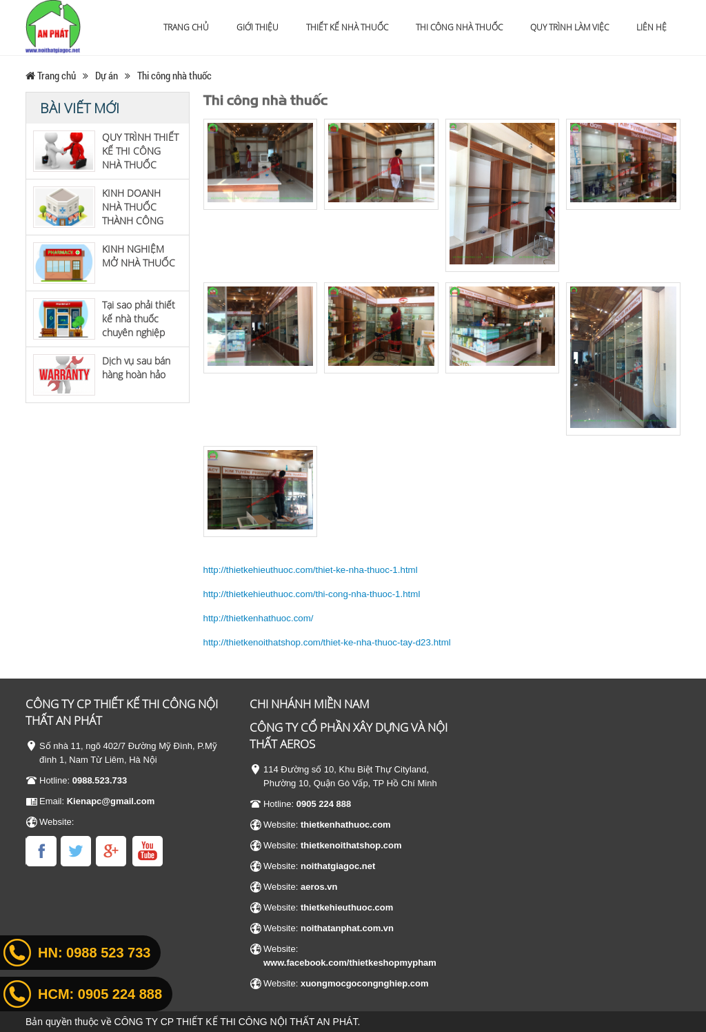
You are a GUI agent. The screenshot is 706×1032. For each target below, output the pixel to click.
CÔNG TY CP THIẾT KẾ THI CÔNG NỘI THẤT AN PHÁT (236, 1021)
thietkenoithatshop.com (351, 845)
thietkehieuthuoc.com (347, 907)
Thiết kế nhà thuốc (347, 27)
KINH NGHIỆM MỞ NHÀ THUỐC (138, 255)
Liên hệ (651, 27)
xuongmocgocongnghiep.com (365, 983)
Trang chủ (186, 27)
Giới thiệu (257, 27)
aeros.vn (319, 887)
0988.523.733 (100, 780)
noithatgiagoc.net (338, 866)
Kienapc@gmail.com (111, 801)
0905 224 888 (324, 804)
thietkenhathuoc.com (346, 824)
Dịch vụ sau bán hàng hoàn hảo (136, 367)
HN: (94, 952)
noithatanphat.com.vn (347, 928)
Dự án (106, 75)
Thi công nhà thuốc (459, 27)
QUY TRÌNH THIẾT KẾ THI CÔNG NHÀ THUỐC (140, 150)
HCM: (100, 994)
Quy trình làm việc (569, 27)
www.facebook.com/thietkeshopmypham (349, 962)
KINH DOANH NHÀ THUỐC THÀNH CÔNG (132, 206)
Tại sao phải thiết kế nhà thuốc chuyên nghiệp (138, 318)
